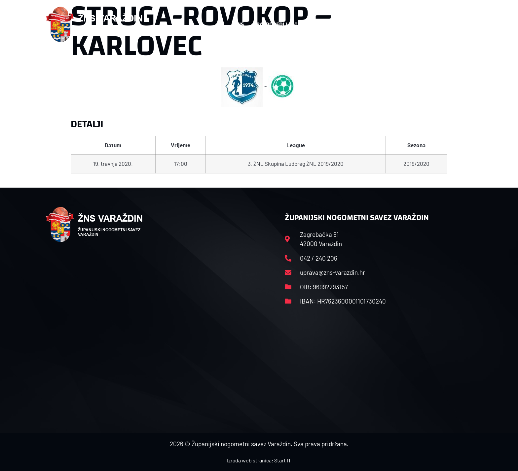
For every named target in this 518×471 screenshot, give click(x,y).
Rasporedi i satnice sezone (292, 24)
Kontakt (400, 24)
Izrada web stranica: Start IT (259, 460)
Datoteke (357, 24)
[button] (459, 24)
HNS (239, 24)
